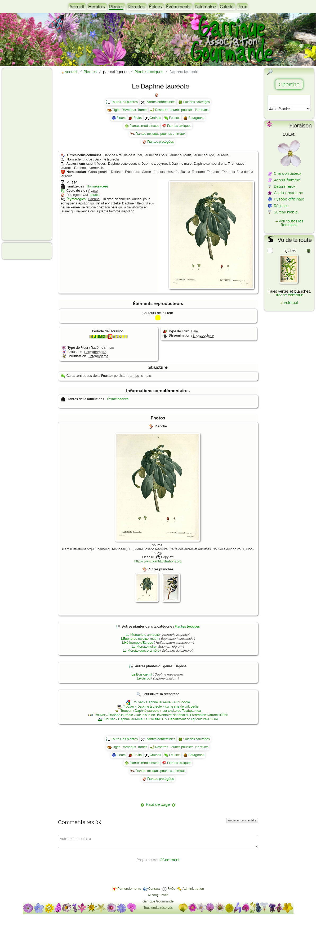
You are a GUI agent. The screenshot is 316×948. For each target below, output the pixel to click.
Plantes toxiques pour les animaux (160, 134)
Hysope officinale (289, 199)
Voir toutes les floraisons (291, 223)
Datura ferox (284, 186)
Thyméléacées (97, 186)
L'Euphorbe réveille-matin (139, 639)
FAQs (171, 889)
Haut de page (158, 804)
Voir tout (291, 303)
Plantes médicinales (144, 126)
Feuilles (174, 118)
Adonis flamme (287, 180)
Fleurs (121, 118)
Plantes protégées (160, 142)
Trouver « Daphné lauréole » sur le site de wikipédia (161, 706)
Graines (155, 118)
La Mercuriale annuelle (143, 635)
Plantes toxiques (179, 126)
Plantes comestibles (160, 102)
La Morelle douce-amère (141, 650)
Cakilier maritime (288, 193)
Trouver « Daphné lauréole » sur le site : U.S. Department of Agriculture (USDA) (161, 719)
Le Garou (143, 678)
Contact (154, 889)
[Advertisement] (25, 154)
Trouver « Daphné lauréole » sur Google (161, 702)
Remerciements (129, 889)
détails (94, 195)
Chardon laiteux (287, 173)
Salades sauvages (196, 102)
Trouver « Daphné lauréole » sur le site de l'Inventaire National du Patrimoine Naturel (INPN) (161, 715)
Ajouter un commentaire (242, 820)
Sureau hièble (286, 212)
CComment (170, 860)
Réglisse (281, 206)
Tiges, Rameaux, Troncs (129, 110)
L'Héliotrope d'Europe (137, 643)
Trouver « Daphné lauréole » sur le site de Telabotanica (161, 711)
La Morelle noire (144, 647)
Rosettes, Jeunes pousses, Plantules (181, 110)
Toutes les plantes (124, 102)
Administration (193, 889)
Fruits (137, 118)
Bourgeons (196, 118)
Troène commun (289, 295)
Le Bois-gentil (142, 674)
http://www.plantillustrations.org (157, 561)
